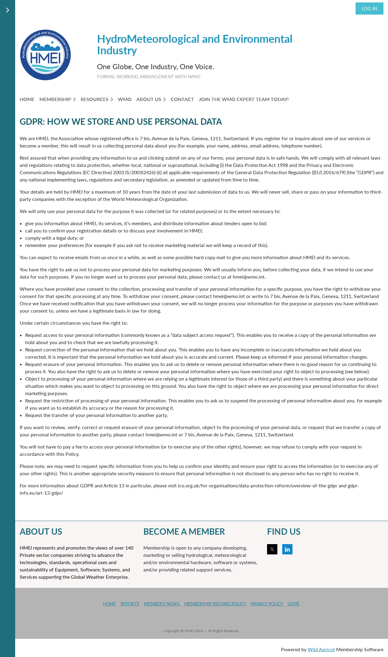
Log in (369, 8)
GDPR (293, 603)
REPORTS (130, 603)
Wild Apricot (321, 649)
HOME (109, 603)
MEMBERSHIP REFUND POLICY (215, 603)
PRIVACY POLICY (267, 603)
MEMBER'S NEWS (162, 603)
